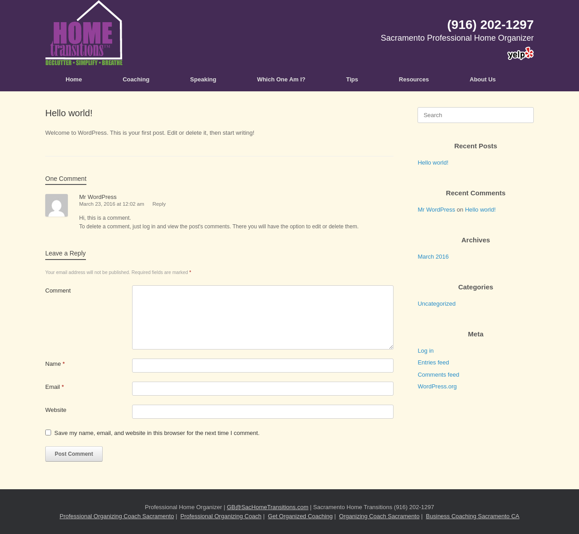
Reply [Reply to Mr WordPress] (159, 204)
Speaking (203, 79)
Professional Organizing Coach (220, 516)
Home (74, 79)
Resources (414, 79)
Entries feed (433, 362)
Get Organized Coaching (300, 516)
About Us (483, 79)
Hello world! (433, 162)
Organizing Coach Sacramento (379, 516)
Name (55, 363)
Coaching (136, 79)
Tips (352, 79)
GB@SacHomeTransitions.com (267, 507)
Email (54, 386)
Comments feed (438, 374)
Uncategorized (437, 303)
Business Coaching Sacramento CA (473, 516)
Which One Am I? (281, 79)
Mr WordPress (98, 197)
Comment (58, 290)
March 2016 (433, 256)
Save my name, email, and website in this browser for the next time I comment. (157, 433)
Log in (425, 350)
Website (55, 409)
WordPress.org (437, 386)
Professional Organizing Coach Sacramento (117, 516)
